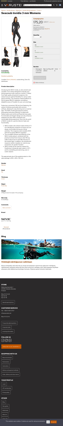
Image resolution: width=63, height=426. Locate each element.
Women (3, 165)
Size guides (5, 406)
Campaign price (38, 19)
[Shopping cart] (57, 5)
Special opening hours (8, 302)
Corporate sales (6, 327)
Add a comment (6, 207)
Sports (3, 10)
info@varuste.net (6, 313)
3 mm (39, 10)
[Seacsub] (6, 223)
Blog (3, 402)
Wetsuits (19, 10)
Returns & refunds (7, 357)
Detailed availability (7, 76)
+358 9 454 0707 (9, 310)
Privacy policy (5, 392)
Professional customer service (53, 1)
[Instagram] (6, 340)
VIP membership (6, 388)
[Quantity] (36, 37)
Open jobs (5, 418)
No (2, 172)
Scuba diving (11, 10)
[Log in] (54, 5)
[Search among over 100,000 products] (37, 5)
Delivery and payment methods (10, 370)
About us (4, 414)
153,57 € (47, 29)
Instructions (5, 366)
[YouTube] (10, 340)
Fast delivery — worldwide (28, 1)
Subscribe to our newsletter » (11, 346)
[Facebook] (2, 340)
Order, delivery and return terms (10, 374)
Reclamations (5, 362)
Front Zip (4, 186)
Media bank (5, 410)
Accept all (53, 422)
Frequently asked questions (9, 323)
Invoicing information (7, 331)
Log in (4, 384)
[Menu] (2, 5)
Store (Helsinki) (11, 79)
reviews (6, 1)
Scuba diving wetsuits (29, 10)
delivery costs (52, 22)
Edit (48, 422)
